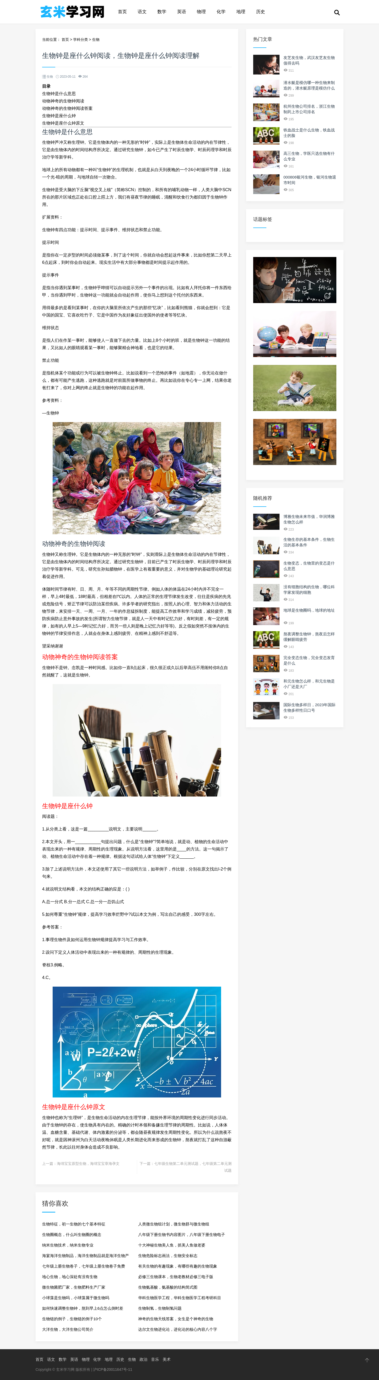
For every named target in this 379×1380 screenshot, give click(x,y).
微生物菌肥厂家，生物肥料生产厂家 (73, 1287)
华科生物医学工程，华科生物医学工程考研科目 (179, 1297)
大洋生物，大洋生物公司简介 (67, 1329)
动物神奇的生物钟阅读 (63, 101)
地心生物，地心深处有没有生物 (69, 1276)
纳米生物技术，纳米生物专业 (67, 1245)
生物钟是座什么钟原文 (63, 123)
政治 (143, 1359)
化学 (221, 11)
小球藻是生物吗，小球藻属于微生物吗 (75, 1297)
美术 (167, 1359)
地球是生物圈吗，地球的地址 (309, 610)
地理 (240, 11)
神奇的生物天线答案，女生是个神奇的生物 (175, 1319)
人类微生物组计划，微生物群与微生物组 (173, 1224)
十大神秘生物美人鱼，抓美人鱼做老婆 (171, 1245)
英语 (181, 11)
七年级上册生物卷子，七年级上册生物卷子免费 (83, 1266)
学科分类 (80, 39)
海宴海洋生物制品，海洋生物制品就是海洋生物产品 (85, 1257)
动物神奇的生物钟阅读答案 (67, 108)
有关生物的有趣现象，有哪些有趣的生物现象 (177, 1266)
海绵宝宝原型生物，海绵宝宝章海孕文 (88, 1163)
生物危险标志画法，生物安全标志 (167, 1255)
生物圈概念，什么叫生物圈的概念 (71, 1234)
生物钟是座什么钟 (59, 115)
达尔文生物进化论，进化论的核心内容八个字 (177, 1329)
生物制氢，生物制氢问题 (160, 1308)
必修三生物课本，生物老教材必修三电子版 (175, 1276)
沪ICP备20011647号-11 (112, 1369)
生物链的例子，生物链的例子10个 (72, 1319)
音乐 (155, 1359)
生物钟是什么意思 (59, 93)
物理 (201, 11)
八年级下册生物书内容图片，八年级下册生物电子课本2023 (181, 1236)
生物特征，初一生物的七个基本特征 (73, 1224)
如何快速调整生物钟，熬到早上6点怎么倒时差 (82, 1308)
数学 (161, 11)
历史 (260, 11)
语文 (142, 11)
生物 (95, 39)
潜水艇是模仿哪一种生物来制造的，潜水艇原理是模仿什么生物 (309, 88)
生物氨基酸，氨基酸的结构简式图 (167, 1287)
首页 (122, 11)
